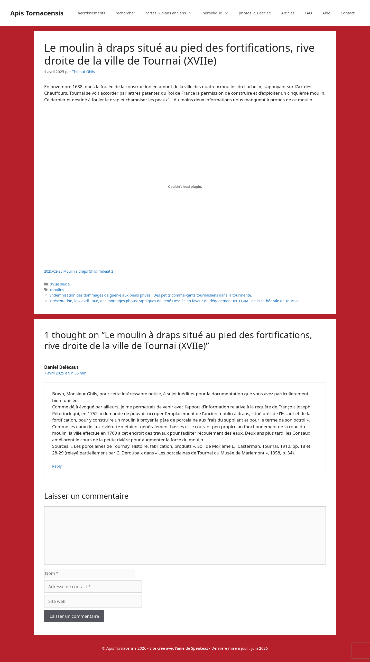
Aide (326, 12)
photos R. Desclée (255, 12)
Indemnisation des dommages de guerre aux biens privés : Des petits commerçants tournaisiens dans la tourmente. (151, 295)
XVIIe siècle (60, 284)
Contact (348, 12)
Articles (287, 12)
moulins (57, 289)
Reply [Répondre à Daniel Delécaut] (57, 466)
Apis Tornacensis (36, 12)
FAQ (308, 12)
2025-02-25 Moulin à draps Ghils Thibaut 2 (78, 271)
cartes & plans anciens (171, 13)
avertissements (91, 12)
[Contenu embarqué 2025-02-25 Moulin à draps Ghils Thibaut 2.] (185, 187)
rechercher (125, 12)
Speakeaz (199, 648)
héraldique (218, 13)
